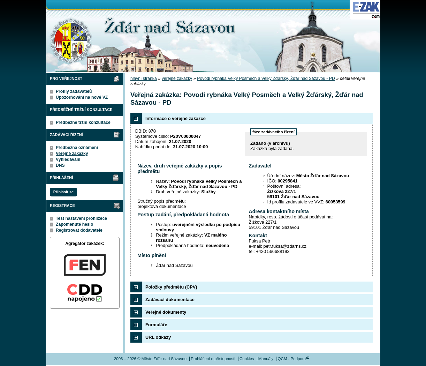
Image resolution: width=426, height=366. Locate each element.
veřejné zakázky (177, 78)
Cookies (246, 359)
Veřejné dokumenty (165, 312)
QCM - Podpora (291, 359)
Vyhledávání (68, 159)
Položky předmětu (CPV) (171, 287)
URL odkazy (158, 337)
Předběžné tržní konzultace (83, 122)
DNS (60, 165)
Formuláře (156, 324)
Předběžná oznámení (77, 147)
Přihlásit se (63, 192)
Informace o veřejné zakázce (175, 118)
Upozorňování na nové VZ (82, 97)
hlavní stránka (143, 78)
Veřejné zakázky (72, 153)
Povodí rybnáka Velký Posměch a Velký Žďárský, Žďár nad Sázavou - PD (266, 78)
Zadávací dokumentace (170, 299)
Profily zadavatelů (74, 91)
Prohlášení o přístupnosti (213, 359)
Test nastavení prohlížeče (81, 218)
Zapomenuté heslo (74, 224)
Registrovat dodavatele (79, 230)
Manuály (266, 359)
